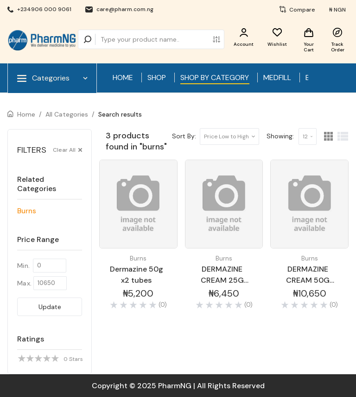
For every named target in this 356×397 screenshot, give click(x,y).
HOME (123, 77)
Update (49, 307)
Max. (24, 283)
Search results (120, 114)
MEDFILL (277, 77)
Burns (26, 211)
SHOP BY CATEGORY (214, 77)
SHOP (156, 77)
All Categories (66, 114)
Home (26, 114)
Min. (23, 265)
